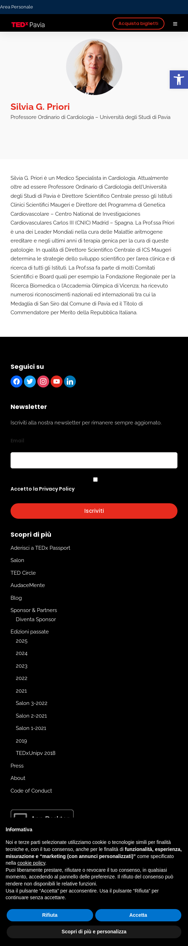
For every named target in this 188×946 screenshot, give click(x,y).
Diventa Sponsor (36, 619)
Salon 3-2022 (31, 703)
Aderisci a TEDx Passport (40, 548)
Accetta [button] (138, 915)
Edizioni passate (30, 632)
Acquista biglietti (138, 23)
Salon (17, 560)
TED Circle (23, 573)
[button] (179, 79)
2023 (21, 666)
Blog (16, 598)
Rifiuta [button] (50, 915)
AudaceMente (28, 585)
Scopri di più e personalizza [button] (93, 931)
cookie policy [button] (31, 863)
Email (17, 440)
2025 (21, 641)
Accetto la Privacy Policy (42, 489)
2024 (21, 653)
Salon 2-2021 (31, 716)
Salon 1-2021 (31, 728)
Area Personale (16, 7)
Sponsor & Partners (34, 610)
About (18, 778)
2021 (21, 691)
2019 (21, 741)
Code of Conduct (31, 791)
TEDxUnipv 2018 (36, 753)
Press (17, 766)
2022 (21, 678)
